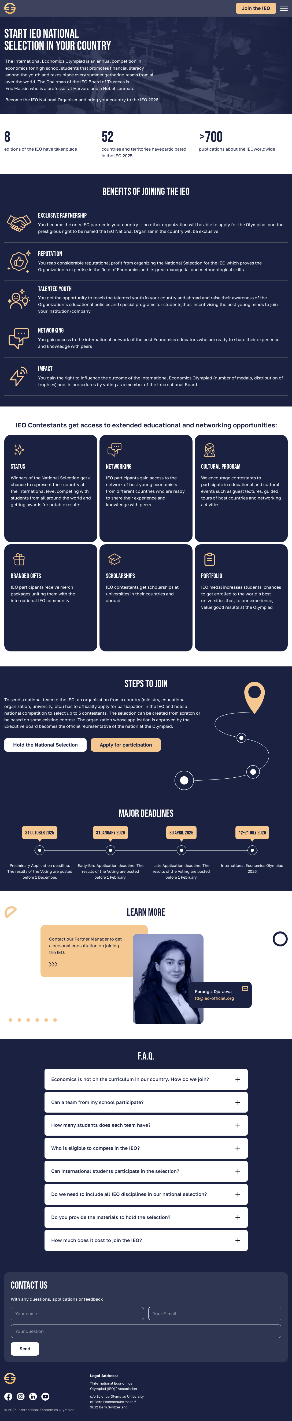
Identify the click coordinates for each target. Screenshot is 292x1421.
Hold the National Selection (45, 745)
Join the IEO (256, 8)
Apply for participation (126, 745)
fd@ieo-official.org (214, 998)
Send (25, 1348)
